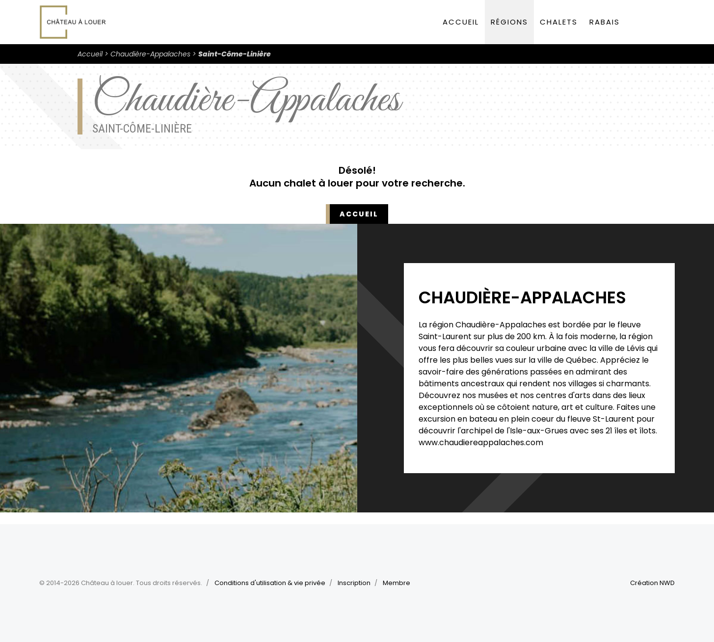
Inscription (354, 583)
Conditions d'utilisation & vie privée (269, 583)
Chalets (559, 22)
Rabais (604, 22)
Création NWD (652, 583)
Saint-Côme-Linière (234, 54)
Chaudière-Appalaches (150, 54)
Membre (396, 583)
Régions (509, 22)
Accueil (461, 22)
